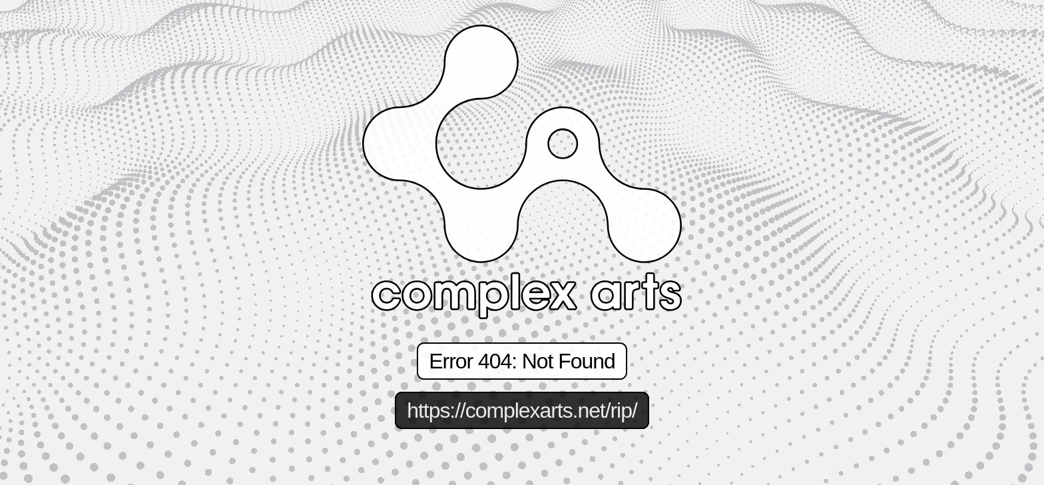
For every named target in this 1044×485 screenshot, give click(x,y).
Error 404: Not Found (522, 361)
